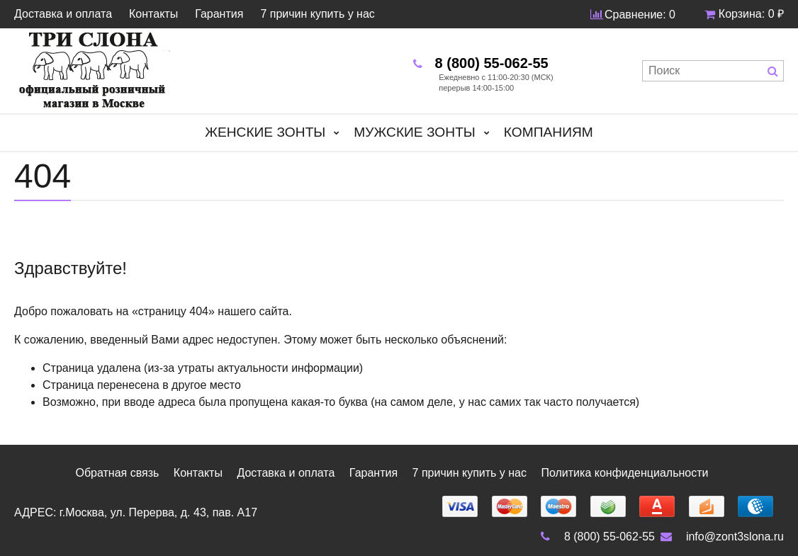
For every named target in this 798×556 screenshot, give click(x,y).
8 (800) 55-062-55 (595, 537)
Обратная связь (117, 473)
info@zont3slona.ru (721, 537)
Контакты (153, 14)
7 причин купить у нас (317, 14)
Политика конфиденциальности (624, 473)
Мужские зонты (415, 132)
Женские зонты (265, 132)
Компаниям (548, 132)
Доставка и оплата (63, 14)
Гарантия (219, 14)
